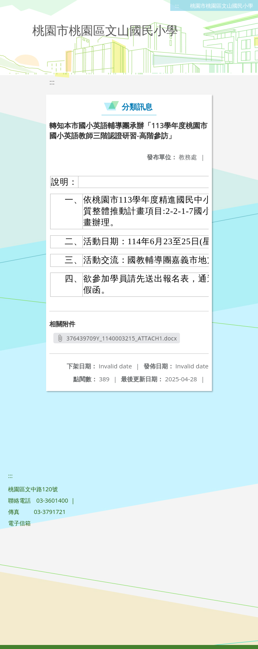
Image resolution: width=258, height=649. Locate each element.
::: (177, 5)
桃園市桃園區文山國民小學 (221, 5)
